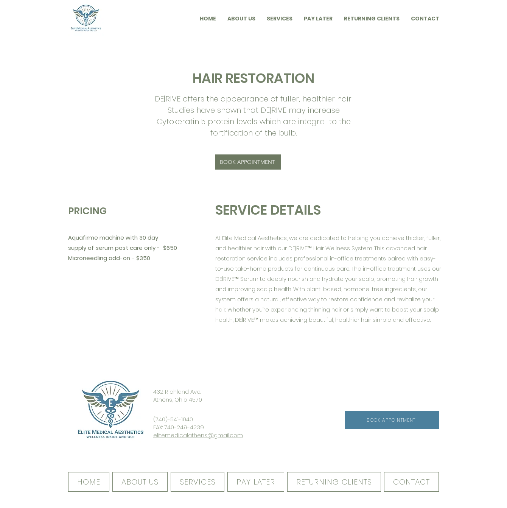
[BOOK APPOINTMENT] (248, 162)
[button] (208, 18)
